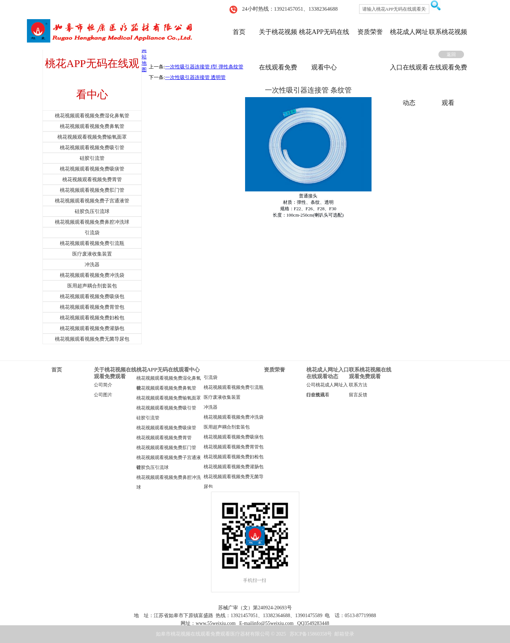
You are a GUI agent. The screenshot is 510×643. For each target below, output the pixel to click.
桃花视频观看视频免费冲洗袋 (234, 417)
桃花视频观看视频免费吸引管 (166, 408)
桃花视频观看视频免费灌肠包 (234, 466)
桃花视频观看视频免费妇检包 (234, 456)
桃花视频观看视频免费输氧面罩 (168, 398)
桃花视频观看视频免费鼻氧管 (166, 388)
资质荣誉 (370, 31)
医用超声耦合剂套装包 (227, 427)
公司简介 (103, 384)
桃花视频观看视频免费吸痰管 (166, 427)
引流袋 (210, 377)
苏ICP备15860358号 (311, 634)
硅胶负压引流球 (152, 467)
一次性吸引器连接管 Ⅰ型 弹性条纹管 (204, 66)
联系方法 (358, 384)
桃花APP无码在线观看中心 (168, 370)
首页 (239, 31)
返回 (451, 54)
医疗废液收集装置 (222, 397)
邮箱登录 (344, 634)
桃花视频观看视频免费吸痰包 (234, 437)
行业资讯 (315, 394)
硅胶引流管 (147, 417)
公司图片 (103, 394)
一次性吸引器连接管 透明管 (195, 77)
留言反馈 (358, 394)
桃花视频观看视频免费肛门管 (166, 447)
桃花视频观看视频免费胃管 (164, 437)
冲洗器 (210, 407)
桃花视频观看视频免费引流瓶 (234, 387)
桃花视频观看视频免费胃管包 (234, 446)
